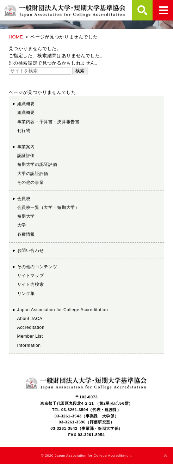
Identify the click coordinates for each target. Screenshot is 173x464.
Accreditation (31, 327)
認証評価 (26, 155)
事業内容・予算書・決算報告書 (48, 121)
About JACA (30, 318)
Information (29, 345)
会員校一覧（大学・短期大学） (48, 207)
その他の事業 (30, 182)
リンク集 (26, 293)
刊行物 (24, 130)
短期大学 (26, 216)
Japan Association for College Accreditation (62, 309)
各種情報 (26, 234)
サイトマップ (30, 275)
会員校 (24, 198)
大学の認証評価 (32, 173)
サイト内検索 (30, 284)
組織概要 (26, 103)
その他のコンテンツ (37, 266)
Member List (30, 336)
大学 (21, 225)
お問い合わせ (30, 250)
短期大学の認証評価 (37, 164)
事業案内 (26, 146)
